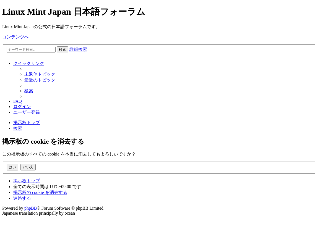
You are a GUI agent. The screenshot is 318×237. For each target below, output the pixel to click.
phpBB (30, 208)
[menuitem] (39, 74)
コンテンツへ (15, 37)
